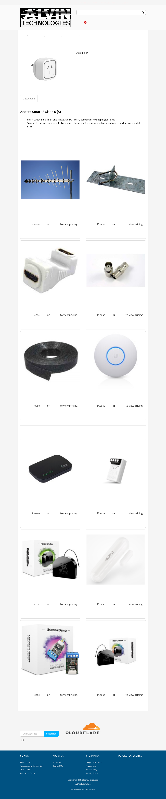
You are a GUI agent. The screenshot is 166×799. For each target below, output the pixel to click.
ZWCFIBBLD (30, 592)
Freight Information (94, 762)
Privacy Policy (49, 743)
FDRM (91, 212)
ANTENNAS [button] (36, 2)
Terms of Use (91, 766)
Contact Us (81, 17)
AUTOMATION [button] (65, 2)
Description (29, 98)
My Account (25, 762)
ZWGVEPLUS (30, 501)
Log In (101, 17)
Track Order (25, 769)
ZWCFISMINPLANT (98, 501)
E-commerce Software (79, 789)
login (139, 44)
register (132, 48)
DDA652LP (29, 212)
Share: (82, 52)
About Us (92, 17)
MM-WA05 (28, 303)
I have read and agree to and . (39, 742)
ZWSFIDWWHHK (97, 592)
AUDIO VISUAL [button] (50, 2)
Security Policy (92, 773)
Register (110, 17)
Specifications (48, 98)
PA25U (91, 303)
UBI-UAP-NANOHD (98, 393)
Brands (24, 2)
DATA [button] (94, 2)
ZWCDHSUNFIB (31, 682)
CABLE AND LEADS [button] (82, 2)
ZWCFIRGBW (95, 682)
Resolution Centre (27, 773)
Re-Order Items (122, 17)
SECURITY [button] (123, 2)
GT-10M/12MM (30, 393)
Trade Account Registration (31, 766)
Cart (85, 22)
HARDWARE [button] (105, 2)
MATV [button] (114, 2)
